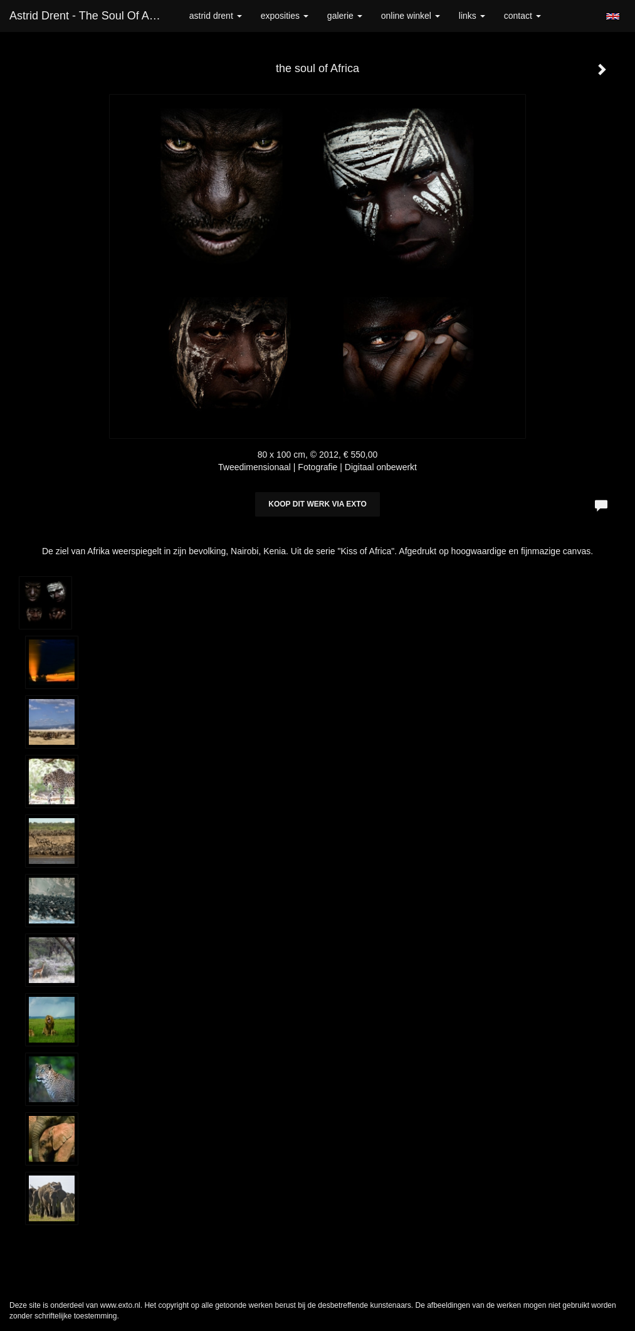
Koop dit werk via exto (317, 504)
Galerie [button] (344, 16)
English (613, 16)
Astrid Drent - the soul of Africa (90, 15)
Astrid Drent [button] (215, 16)
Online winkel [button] (410, 16)
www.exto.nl (120, 1305)
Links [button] (472, 16)
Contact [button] (522, 16)
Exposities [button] (284, 16)
